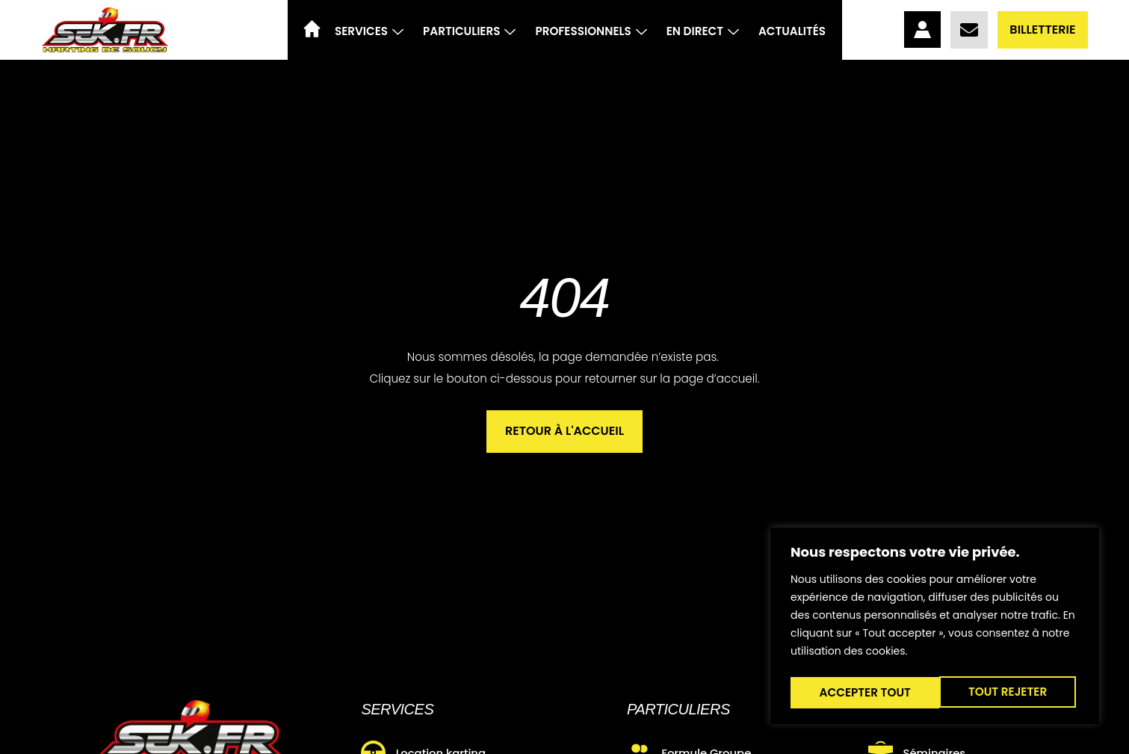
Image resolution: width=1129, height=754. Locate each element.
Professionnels (590, 31)
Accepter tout (1005, 692)
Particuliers (469, 31)
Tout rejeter (858, 692)
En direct (702, 31)
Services (369, 31)
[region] (934, 628)
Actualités (792, 31)
